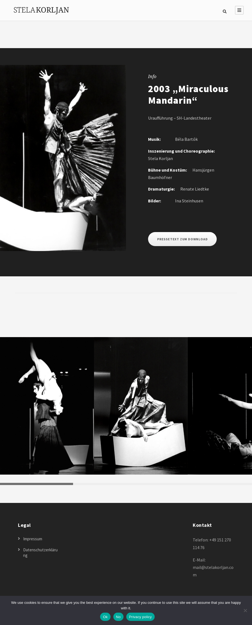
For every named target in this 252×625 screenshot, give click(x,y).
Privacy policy (140, 617)
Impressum (32, 538)
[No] (245, 610)
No (118, 617)
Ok (105, 617)
